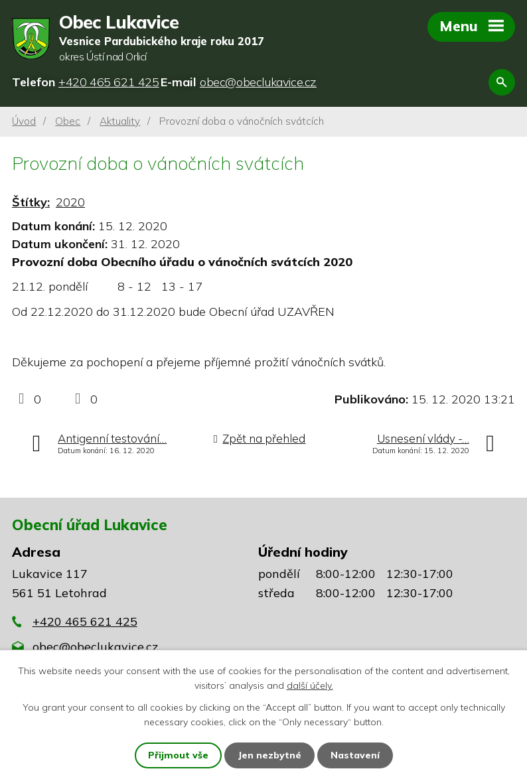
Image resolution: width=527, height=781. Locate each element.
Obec (67, 121)
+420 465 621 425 (85, 621)
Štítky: (31, 202)
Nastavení (355, 755)
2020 (70, 202)
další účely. (310, 685)
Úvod (24, 121)
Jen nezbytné (269, 755)
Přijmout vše (178, 755)
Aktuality (120, 121)
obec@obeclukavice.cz (95, 646)
